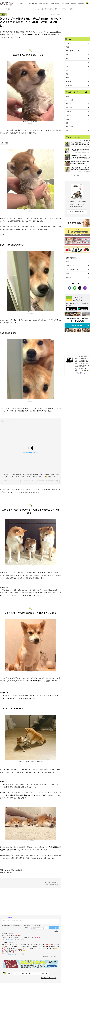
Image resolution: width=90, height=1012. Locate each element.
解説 (67, 74)
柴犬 (47, 973)
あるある (68, 119)
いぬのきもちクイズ (71, 265)
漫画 (67, 58)
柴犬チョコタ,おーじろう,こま (11, 481)
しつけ (29, 3)
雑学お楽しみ (23, 3)
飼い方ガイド (81, 3)
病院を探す (73, 3)
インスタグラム (25, 973)
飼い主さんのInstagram (35, 858)
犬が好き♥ (68, 47)
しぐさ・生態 (69, 100)
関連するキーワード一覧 (48, 978)
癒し (21, 9)
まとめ (67, 78)
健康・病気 (69, 107)
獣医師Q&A (67, 3)
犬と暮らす (69, 43)
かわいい (68, 111)
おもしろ (68, 115)
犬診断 (67, 273)
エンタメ (15, 9)
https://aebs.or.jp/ (80, 374)
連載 (67, 55)
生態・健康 (34, 3)
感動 (67, 123)
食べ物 (52, 3)
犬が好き (8, 9)
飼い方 (40, 3)
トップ (1, 9)
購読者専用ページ (70, 277)
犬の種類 (41, 973)
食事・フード (69, 104)
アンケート (69, 85)
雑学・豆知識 (69, 127)
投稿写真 (57, 3)
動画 (67, 66)
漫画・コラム (46, 3)
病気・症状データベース (72, 51)
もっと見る (77, 176)
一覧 (86, 92)
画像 (67, 70)
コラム (34, 973)
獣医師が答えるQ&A (71, 258)
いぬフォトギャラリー (72, 269)
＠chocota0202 (30, 123)
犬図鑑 (62, 3)
